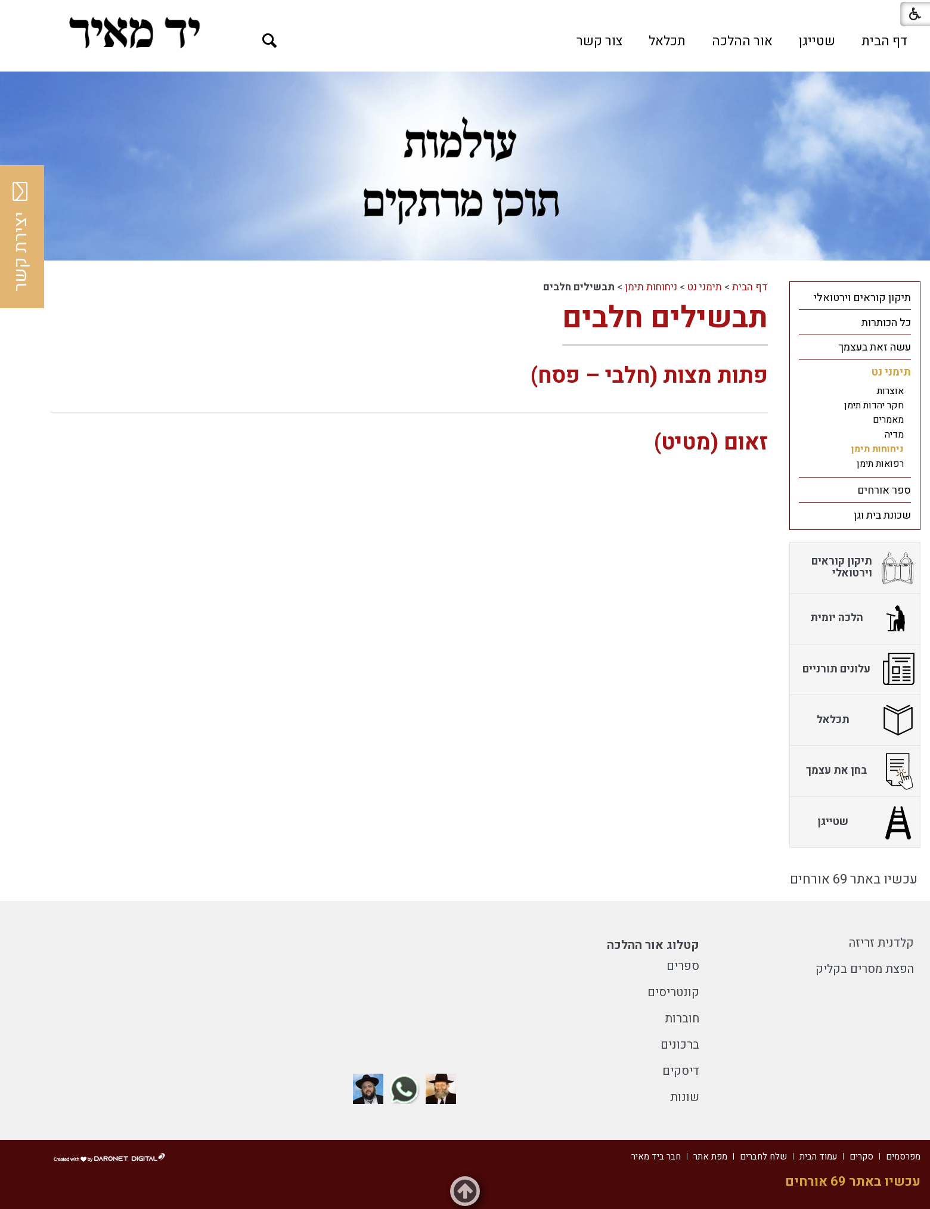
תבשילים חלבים (665, 318)
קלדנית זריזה (881, 942)
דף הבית (884, 41)
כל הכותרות (886, 323)
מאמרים (888, 420)
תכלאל (667, 41)
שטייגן (817, 41)
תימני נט (704, 287)
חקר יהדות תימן (874, 405)
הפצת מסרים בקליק (865, 969)
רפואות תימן (880, 464)
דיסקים (680, 1071)
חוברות (682, 1018)
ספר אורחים (884, 490)
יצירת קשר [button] (21, 237)
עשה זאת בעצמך (874, 347)
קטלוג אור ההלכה (653, 945)
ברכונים (680, 1044)
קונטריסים (673, 992)
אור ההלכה (742, 41)
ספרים (682, 966)
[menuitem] (884, 41)
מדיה (894, 434)
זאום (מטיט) (711, 442)
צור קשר (599, 41)
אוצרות (890, 391)
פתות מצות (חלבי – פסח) (649, 375)
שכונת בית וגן (882, 515)
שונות (684, 1097)
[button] (270, 41)
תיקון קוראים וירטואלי (862, 298)
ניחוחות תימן (651, 287)
